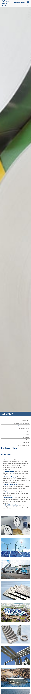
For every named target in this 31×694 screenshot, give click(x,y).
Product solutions (23, 426)
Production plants (23, 428)
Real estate (26, 443)
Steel (27, 440)
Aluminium (25, 420)
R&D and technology (23, 445)
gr (5, 5)
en (2, 5)
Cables (27, 434)
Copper (27, 431)
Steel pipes (25, 437)
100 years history (19, 2)
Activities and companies (21, 423)
